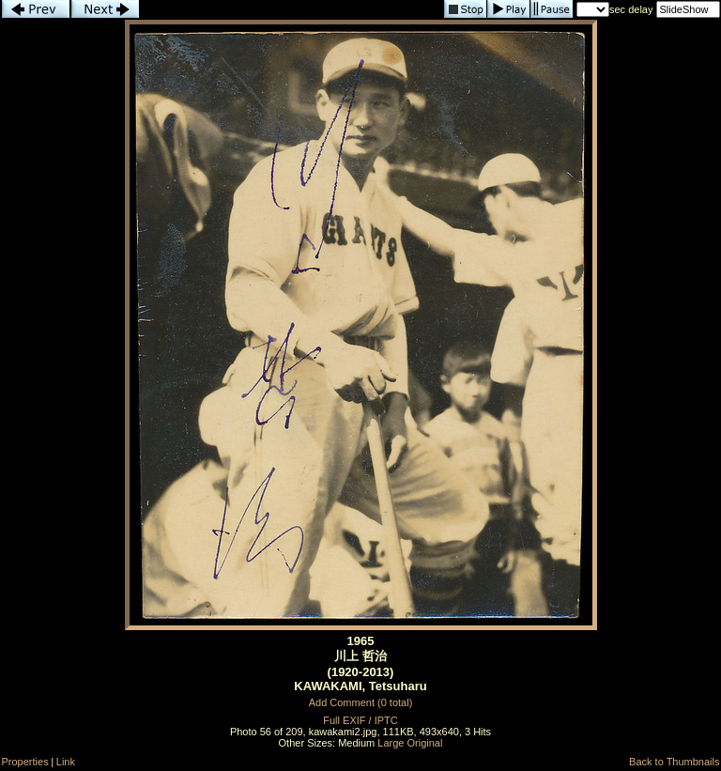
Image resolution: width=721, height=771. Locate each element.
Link (65, 761)
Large (390, 742)
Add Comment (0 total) (361, 702)
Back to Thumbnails (674, 761)
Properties (25, 761)
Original (425, 742)
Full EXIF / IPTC (360, 720)
